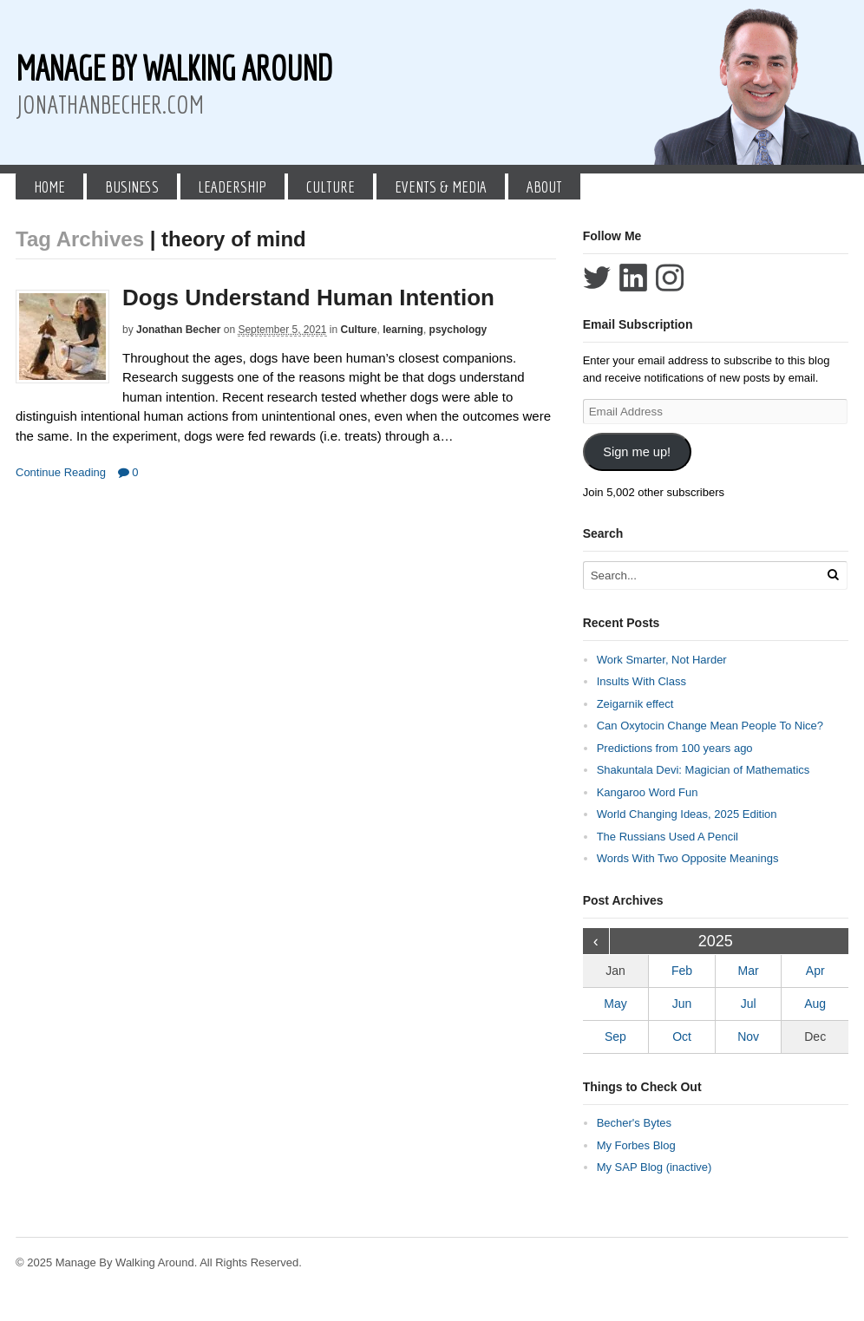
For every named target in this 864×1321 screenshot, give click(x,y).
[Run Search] (833, 574)
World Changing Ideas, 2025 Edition (687, 814)
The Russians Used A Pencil (667, 836)
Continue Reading (61, 472)
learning (403, 330)
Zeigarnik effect (635, 703)
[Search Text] (702, 575)
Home (49, 186)
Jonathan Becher (178, 330)
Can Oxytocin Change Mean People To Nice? (710, 725)
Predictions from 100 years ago (675, 748)
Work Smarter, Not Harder (662, 659)
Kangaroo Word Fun (647, 792)
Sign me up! (637, 452)
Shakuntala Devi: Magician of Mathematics (703, 769)
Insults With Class (641, 681)
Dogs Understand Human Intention (308, 297)
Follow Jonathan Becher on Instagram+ (670, 277)
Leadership (232, 186)
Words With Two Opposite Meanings (688, 858)
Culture (330, 186)
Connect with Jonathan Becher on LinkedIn (633, 277)
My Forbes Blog (636, 1145)
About (544, 186)
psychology (458, 330)
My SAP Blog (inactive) (654, 1167)
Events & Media (441, 186)
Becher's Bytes (634, 1122)
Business (132, 186)
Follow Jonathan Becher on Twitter (597, 277)
